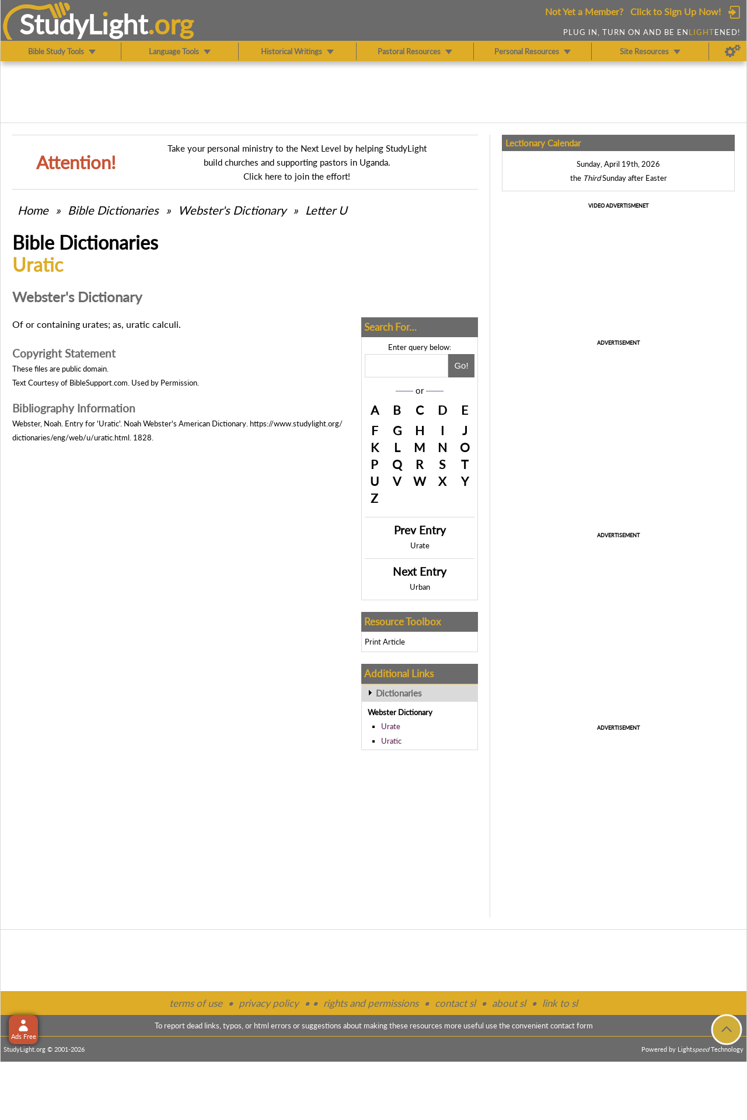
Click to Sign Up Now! (675, 11)
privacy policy (269, 1003)
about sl (509, 1003)
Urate (420, 545)
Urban (420, 587)
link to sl (560, 1003)
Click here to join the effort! (296, 176)
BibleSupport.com (98, 382)
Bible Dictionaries (113, 210)
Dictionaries (399, 693)
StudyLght (83, 24)
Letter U (326, 210)
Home (33, 210)
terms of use (195, 1003)
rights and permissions (370, 1003)
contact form (571, 1025)
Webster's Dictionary (232, 210)
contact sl (455, 1003)
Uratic (391, 741)
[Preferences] (733, 51)
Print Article (385, 641)
